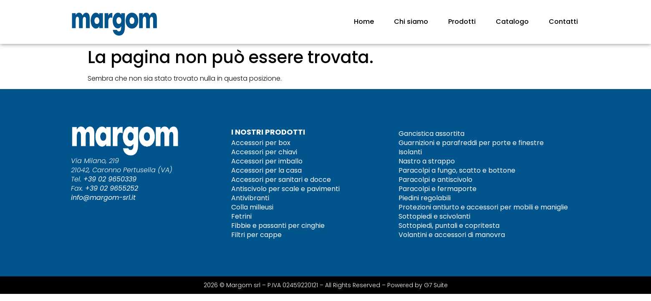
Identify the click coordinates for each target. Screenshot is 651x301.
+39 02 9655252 (111, 188)
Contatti (563, 21)
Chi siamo (411, 21)
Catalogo (512, 21)
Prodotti (462, 21)
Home (364, 21)
